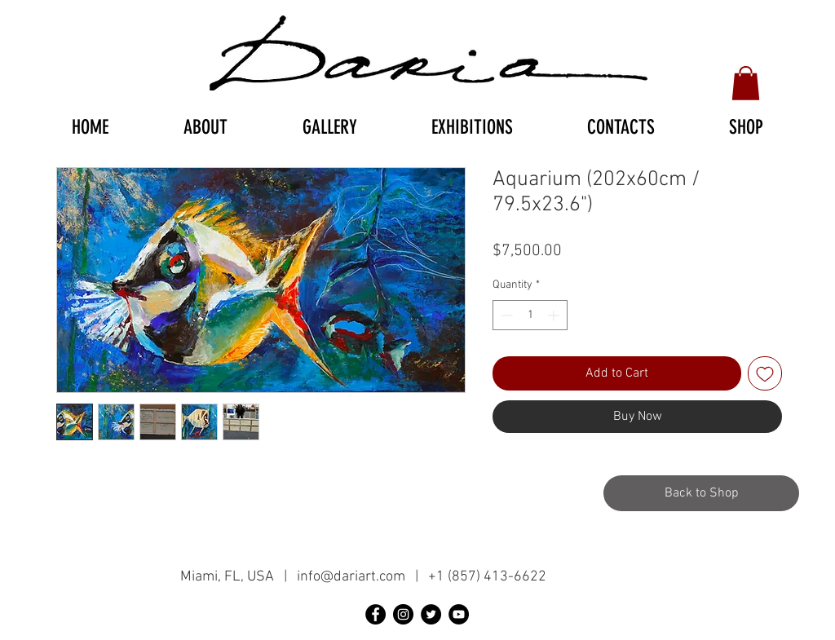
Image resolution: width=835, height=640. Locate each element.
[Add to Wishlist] (765, 373)
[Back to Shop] (701, 493)
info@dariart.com (351, 576)
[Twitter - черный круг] (431, 614)
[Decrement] (505, 315)
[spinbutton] (530, 315)
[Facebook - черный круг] (375, 614)
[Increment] (555, 315)
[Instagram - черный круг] (403, 614)
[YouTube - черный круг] (458, 614)
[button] (745, 83)
